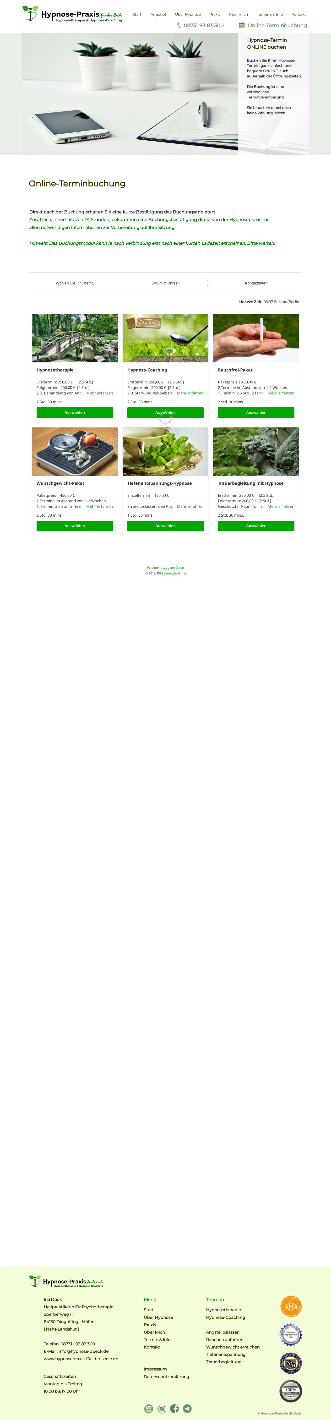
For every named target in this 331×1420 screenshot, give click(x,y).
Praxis (150, 1324)
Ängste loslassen (222, 1332)
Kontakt (152, 1347)
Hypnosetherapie (223, 1309)
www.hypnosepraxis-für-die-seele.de (81, 1358)
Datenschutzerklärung (166, 1376)
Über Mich (154, 1332)
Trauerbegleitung (224, 1362)
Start (149, 1309)
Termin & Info (157, 1339)
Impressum (156, 1369)
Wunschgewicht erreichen (233, 1347)
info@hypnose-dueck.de (84, 1351)
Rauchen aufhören (224, 1339)
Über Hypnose (158, 1317)
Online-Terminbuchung (277, 25)
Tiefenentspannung (226, 1354)
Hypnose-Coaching (225, 1317)
